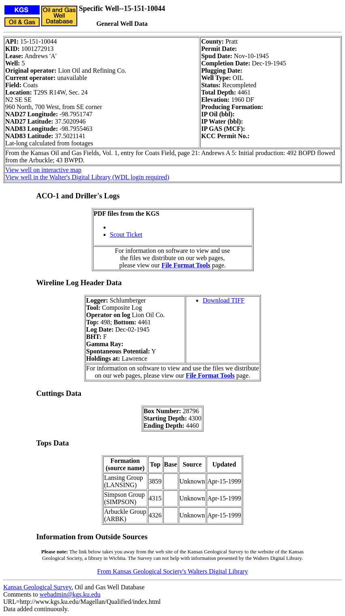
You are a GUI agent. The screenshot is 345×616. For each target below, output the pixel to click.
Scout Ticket (126, 234)
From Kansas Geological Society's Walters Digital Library (172, 571)
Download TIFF (223, 300)
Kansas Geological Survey (37, 587)
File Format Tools (185, 265)
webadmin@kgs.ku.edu (70, 594)
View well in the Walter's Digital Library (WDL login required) (87, 177)
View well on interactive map (43, 169)
